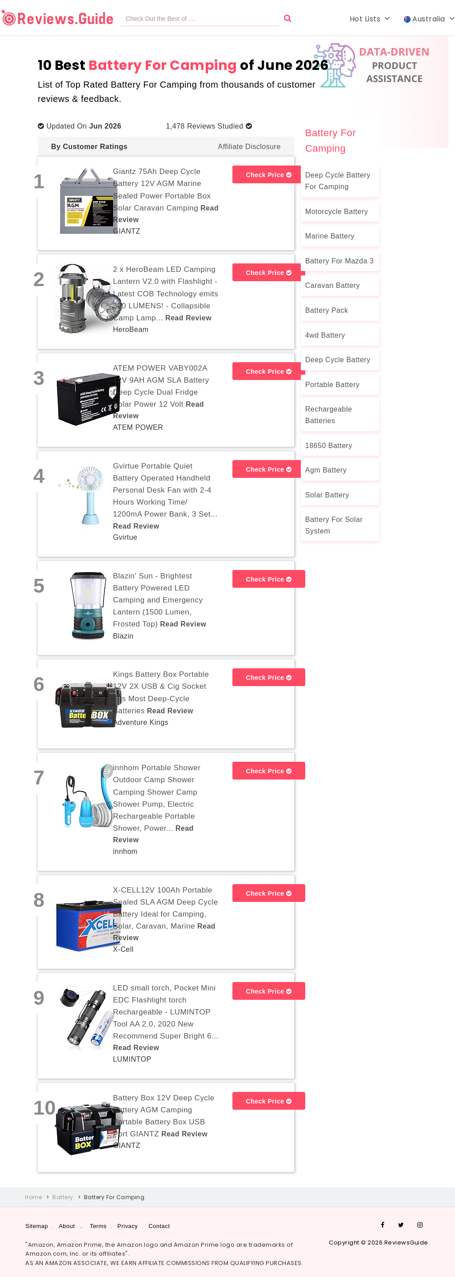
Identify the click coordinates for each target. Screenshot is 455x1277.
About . (70, 1226)
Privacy (127, 1226)
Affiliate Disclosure (249, 146)
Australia (429, 19)
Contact (159, 1226)
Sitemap (36, 1226)
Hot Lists (370, 19)
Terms (98, 1226)
